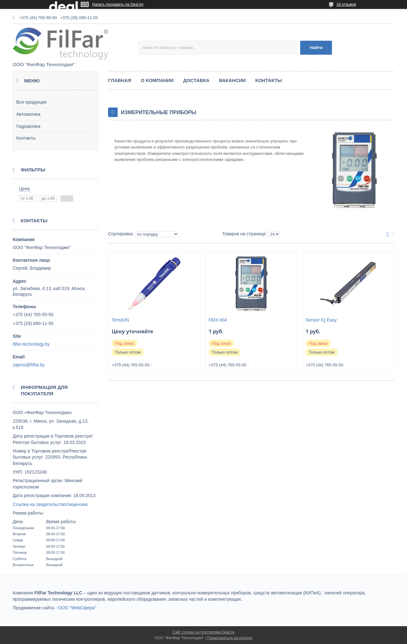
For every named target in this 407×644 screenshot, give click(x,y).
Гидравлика (28, 126)
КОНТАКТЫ (268, 80)
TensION (120, 319)
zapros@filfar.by (29, 364)
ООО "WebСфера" (77, 607)
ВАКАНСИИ (232, 80)
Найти (316, 47)
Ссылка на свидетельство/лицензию (50, 504)
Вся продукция (31, 102)
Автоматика (28, 114)
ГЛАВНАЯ (119, 80)
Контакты (25, 138)
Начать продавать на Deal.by (117, 4)
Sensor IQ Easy (321, 319)
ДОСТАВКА (196, 80)
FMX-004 (218, 319)
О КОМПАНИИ (157, 80)
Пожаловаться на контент (229, 638)
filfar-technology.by (31, 344)
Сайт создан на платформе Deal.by (203, 632)
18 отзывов (346, 4)
